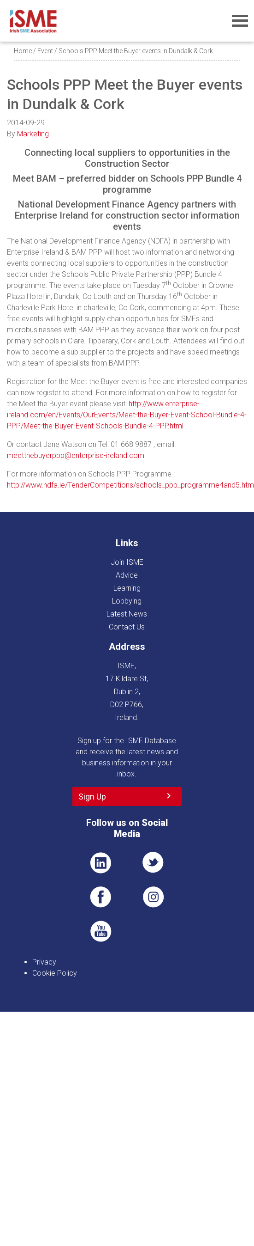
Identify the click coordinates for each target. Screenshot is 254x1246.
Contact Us (127, 627)
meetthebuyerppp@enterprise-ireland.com (75, 455)
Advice (127, 575)
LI (100, 862)
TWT (153, 862)
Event (45, 51)
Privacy (44, 962)
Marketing (33, 133)
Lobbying (127, 601)
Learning (127, 588)
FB (100, 897)
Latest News (126, 614)
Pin (153, 897)
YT (100, 931)
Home (23, 51)
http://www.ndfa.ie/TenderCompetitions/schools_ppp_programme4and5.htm (130, 485)
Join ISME (127, 562)
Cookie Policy (54, 973)
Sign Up (92, 796)
